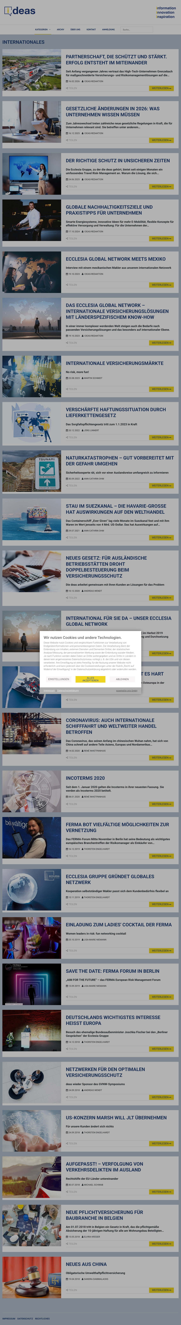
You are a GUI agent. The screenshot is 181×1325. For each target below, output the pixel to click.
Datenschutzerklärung (68, 690)
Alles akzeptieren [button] (90, 679)
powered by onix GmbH (126, 691)
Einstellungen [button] (58, 679)
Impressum (49, 690)
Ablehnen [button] (122, 679)
